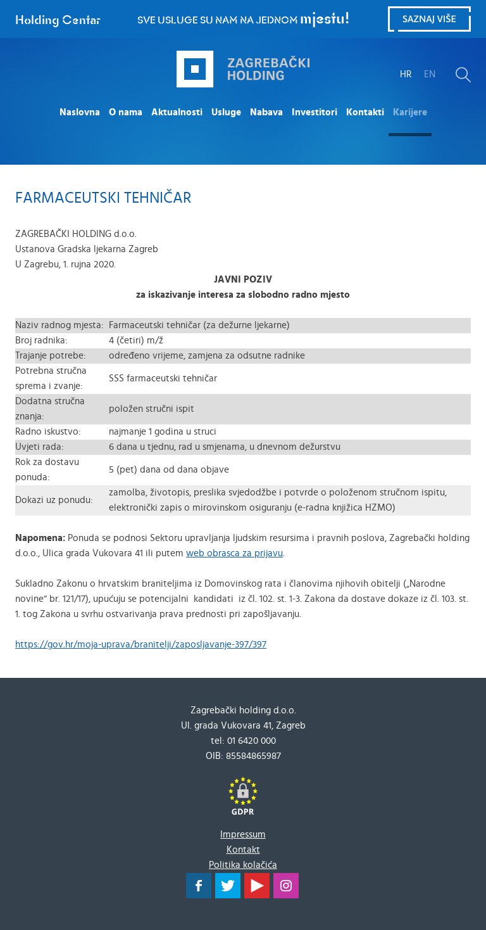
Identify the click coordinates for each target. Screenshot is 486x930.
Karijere (410, 112)
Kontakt (243, 850)
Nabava (266, 112)
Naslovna (79, 112)
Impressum (243, 834)
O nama (125, 112)
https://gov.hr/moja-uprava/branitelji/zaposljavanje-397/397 (140, 644)
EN (429, 74)
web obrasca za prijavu (234, 553)
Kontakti (365, 112)
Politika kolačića (243, 865)
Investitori (314, 112)
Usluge (226, 112)
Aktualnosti (176, 112)
